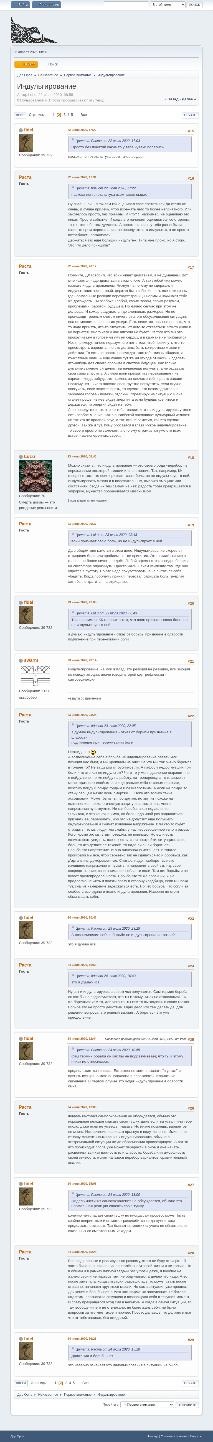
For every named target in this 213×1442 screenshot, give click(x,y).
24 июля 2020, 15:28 (81, 1251)
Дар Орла (17, 1436)
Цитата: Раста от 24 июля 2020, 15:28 (107, 1349)
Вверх (21, 1383)
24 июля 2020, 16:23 (81, 1338)
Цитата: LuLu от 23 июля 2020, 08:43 (106, 535)
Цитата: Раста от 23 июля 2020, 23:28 (107, 928)
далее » (189, 99)
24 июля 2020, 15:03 (81, 1183)
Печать (190, 115)
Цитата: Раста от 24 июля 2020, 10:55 (107, 1050)
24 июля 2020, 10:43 (81, 917)
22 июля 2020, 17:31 (81, 177)
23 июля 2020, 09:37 (81, 523)
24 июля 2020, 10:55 (81, 965)
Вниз (20, 115)
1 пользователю (78, 500)
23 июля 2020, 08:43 (81, 456)
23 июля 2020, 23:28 (81, 714)
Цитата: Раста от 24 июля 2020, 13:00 (107, 1195)
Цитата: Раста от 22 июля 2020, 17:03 (107, 141)
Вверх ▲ (196, 1436)
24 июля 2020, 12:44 (81, 1038)
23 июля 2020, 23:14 (81, 660)
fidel (28, 130)
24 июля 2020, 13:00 (81, 1107)
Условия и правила (174, 1436)
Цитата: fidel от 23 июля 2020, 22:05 (105, 726)
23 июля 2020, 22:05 (81, 602)
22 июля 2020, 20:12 (81, 266)
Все (83, 115)
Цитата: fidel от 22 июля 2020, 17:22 (105, 188)
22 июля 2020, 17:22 (81, 129)
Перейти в (110, 1405)
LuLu (29, 456)
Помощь (152, 1436)
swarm (31, 660)
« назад (171, 99)
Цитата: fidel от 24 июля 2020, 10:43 (105, 976)
